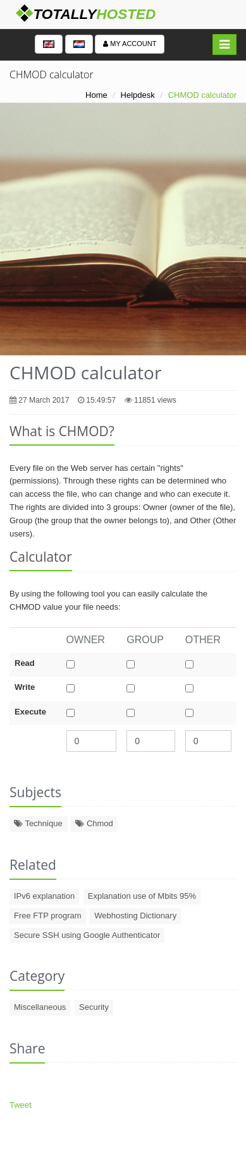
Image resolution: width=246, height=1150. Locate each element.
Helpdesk (138, 95)
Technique (38, 823)
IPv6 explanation (44, 896)
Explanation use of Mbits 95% (142, 896)
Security (94, 1007)
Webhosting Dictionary (135, 915)
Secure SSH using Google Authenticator (87, 935)
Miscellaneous (40, 1007)
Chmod (94, 823)
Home (96, 95)
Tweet (20, 1105)
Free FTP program (48, 915)
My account (129, 43)
